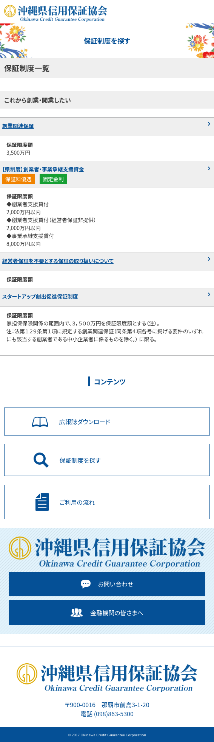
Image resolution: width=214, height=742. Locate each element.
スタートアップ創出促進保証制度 (40, 296)
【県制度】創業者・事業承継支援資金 (43, 169)
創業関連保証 (18, 125)
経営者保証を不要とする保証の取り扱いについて (58, 260)
